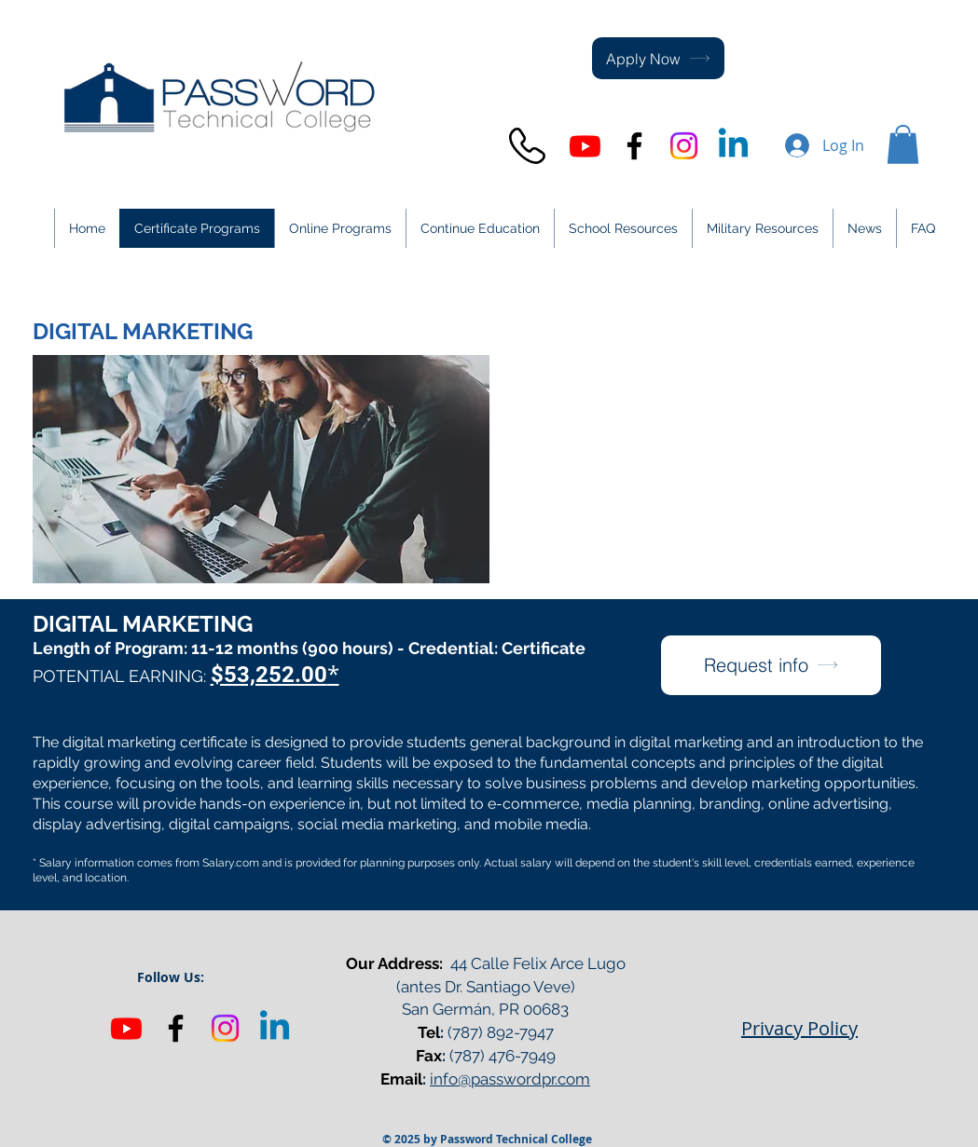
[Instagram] (684, 146)
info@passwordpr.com (510, 1079)
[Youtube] (585, 146)
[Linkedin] (274, 1028)
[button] (903, 144)
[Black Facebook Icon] (634, 146)
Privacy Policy (799, 1028)
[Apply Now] (658, 58)
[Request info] (771, 665)
